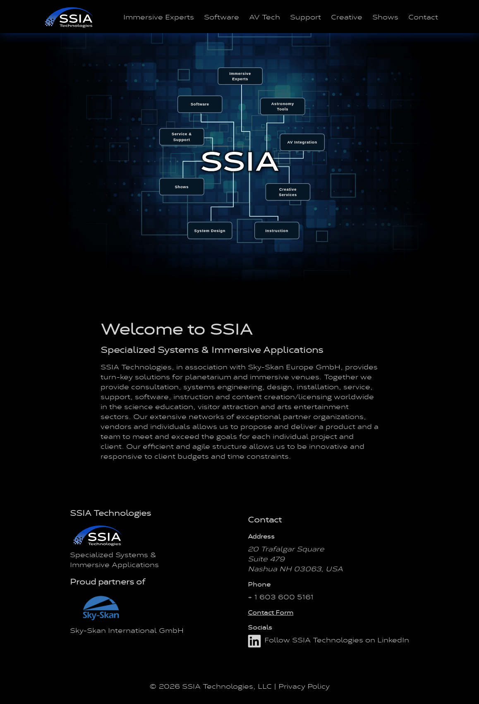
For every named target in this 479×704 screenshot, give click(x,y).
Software (221, 16)
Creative (346, 16)
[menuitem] (182, 186)
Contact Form (270, 612)
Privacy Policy (304, 685)
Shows (385, 16)
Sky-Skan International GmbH (127, 630)
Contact (423, 16)
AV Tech (264, 16)
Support (305, 16)
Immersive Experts (158, 16)
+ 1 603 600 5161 (281, 596)
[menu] (239, 156)
